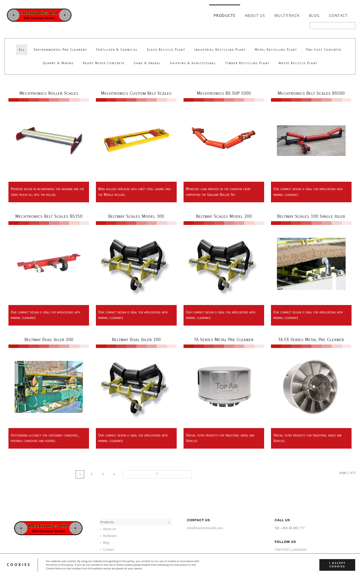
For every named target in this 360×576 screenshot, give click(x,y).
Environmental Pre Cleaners (60, 50)
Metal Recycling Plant (276, 50)
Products (225, 15)
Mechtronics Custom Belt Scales (136, 93)
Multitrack (287, 15)
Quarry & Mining (58, 63)
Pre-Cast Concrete (323, 50)
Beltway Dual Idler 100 (136, 339)
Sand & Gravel (147, 63)
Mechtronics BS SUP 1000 (224, 93)
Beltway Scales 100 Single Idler (311, 216)
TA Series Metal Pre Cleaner (224, 339)
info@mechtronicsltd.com (205, 527)
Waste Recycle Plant (298, 63)
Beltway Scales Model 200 (224, 216)
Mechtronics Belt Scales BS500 (311, 93)
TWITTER (282, 549)
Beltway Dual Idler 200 (48, 339)
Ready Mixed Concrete (104, 63)
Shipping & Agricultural (193, 63)
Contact (338, 15)
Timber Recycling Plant (247, 63)
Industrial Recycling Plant (220, 50)
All (22, 50)
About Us (255, 15)
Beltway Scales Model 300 (136, 216)
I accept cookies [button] (335, 564)
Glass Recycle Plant (166, 50)
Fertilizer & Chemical (117, 50)
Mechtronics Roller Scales (48, 93)
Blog (314, 15)
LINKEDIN (299, 549)
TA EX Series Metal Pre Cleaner (311, 339)
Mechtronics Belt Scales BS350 (48, 216)
